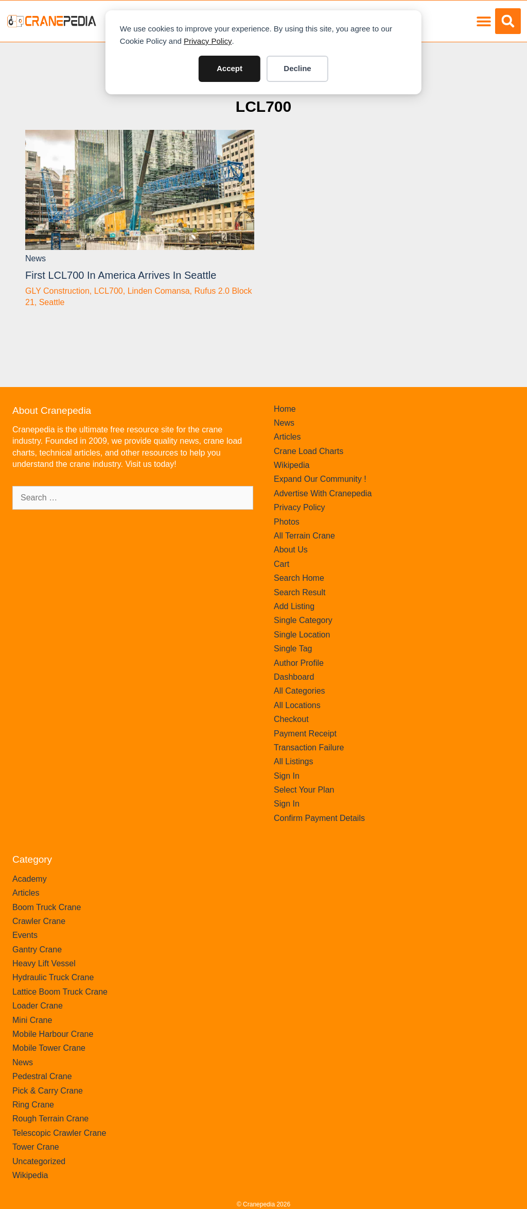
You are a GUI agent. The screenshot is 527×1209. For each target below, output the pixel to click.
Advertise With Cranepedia (323, 493)
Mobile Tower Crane (48, 1048)
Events (25, 935)
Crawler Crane (38, 921)
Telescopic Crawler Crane (59, 1133)
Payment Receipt (305, 733)
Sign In (287, 775)
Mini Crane (32, 1020)
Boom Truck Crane (46, 907)
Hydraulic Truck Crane (53, 977)
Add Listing (294, 606)
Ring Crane (33, 1104)
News (35, 258)
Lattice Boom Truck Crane (60, 991)
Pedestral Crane (42, 1076)
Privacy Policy (208, 41)
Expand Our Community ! (320, 479)
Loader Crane (37, 1005)
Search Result (300, 592)
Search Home (299, 578)
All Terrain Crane (304, 535)
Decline (297, 68)
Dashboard (294, 677)
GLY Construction (57, 291)
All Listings (293, 761)
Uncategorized (38, 1161)
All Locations (297, 705)
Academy (29, 879)
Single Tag (293, 648)
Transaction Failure (309, 747)
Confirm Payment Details (319, 818)
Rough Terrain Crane (50, 1118)
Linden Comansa (159, 291)
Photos (287, 521)
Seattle (52, 302)
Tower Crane (35, 1147)
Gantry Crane (37, 949)
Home (285, 409)
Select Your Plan (304, 789)
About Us (291, 549)
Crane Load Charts (308, 451)
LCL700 (263, 106)
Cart (281, 564)
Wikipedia (291, 465)
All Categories (299, 690)
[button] (483, 21)
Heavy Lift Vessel (44, 963)
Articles (287, 436)
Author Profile (299, 663)
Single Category (303, 620)
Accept (229, 68)
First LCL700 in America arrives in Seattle (120, 275)
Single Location (302, 634)
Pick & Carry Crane (47, 1090)
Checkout (291, 719)
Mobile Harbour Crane (52, 1034)
